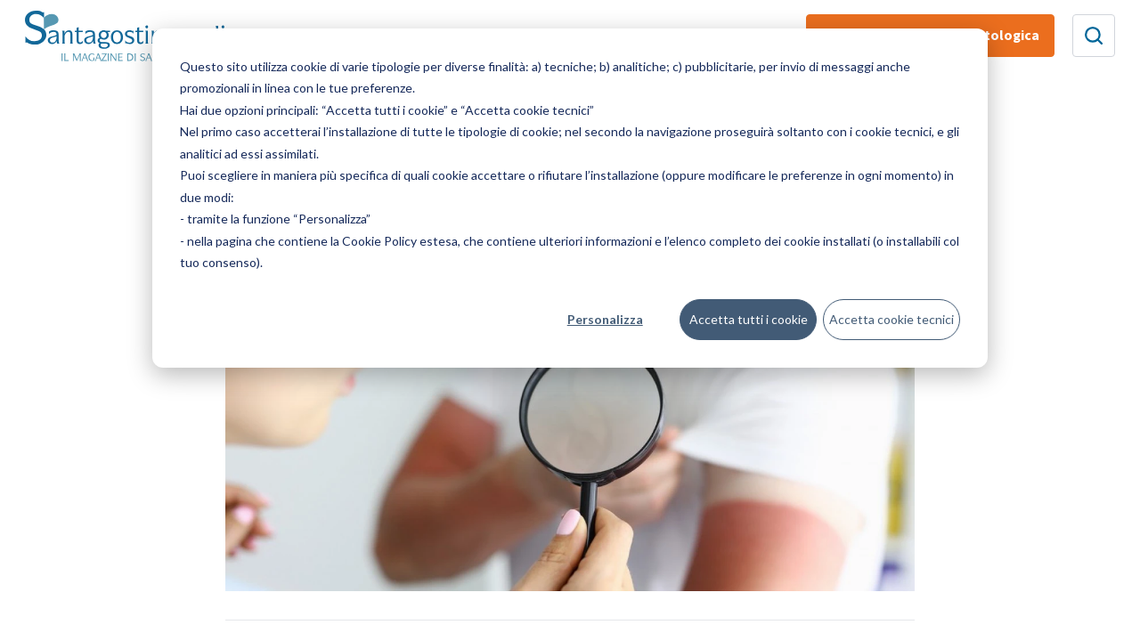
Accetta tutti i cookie (748, 319)
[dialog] (570, 198)
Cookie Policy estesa (400, 240)
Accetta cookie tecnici (891, 319)
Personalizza (605, 319)
